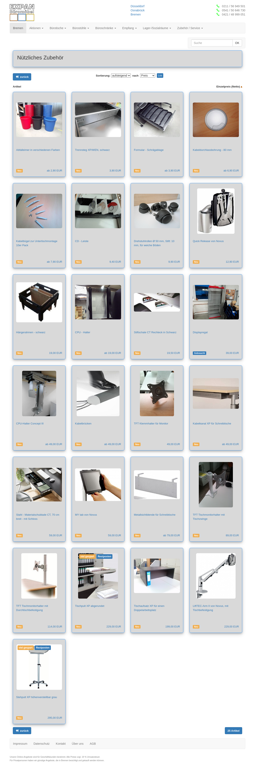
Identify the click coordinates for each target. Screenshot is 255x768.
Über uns (78, 743)
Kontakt (61, 743)
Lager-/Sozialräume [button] (157, 28)
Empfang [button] (129, 28)
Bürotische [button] (58, 28)
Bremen (136, 14)
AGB (93, 743)
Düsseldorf (137, 6)
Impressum (20, 743)
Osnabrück (138, 10)
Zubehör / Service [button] (190, 28)
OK (237, 43)
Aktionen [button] (36, 28)
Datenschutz (41, 743)
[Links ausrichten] (22, 76)
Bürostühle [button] (80, 28)
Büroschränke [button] (105, 28)
